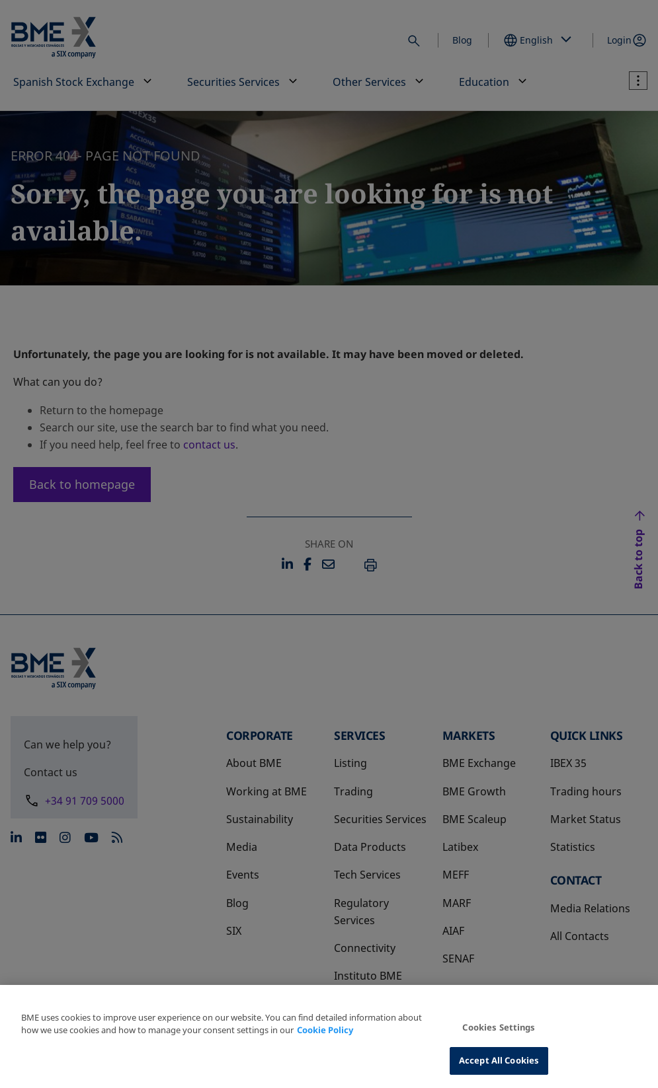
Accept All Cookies (499, 1060)
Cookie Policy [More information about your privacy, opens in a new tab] (325, 1030)
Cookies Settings (498, 1027)
